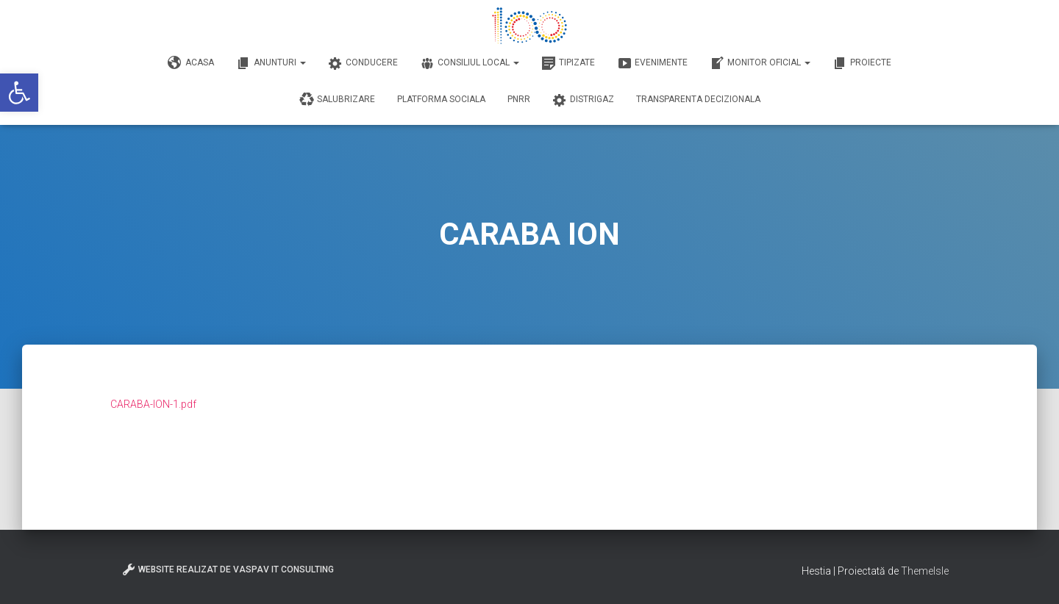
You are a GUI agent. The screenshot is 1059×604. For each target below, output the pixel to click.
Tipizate (568, 63)
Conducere (363, 63)
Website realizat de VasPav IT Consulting (227, 569)
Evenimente (652, 63)
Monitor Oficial (760, 63)
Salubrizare (337, 100)
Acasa (191, 63)
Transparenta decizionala (698, 99)
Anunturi (271, 63)
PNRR (518, 99)
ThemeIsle (925, 571)
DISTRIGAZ (583, 100)
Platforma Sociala (441, 99)
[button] (19, 92)
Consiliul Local (469, 63)
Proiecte (861, 63)
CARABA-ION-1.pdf (153, 404)
